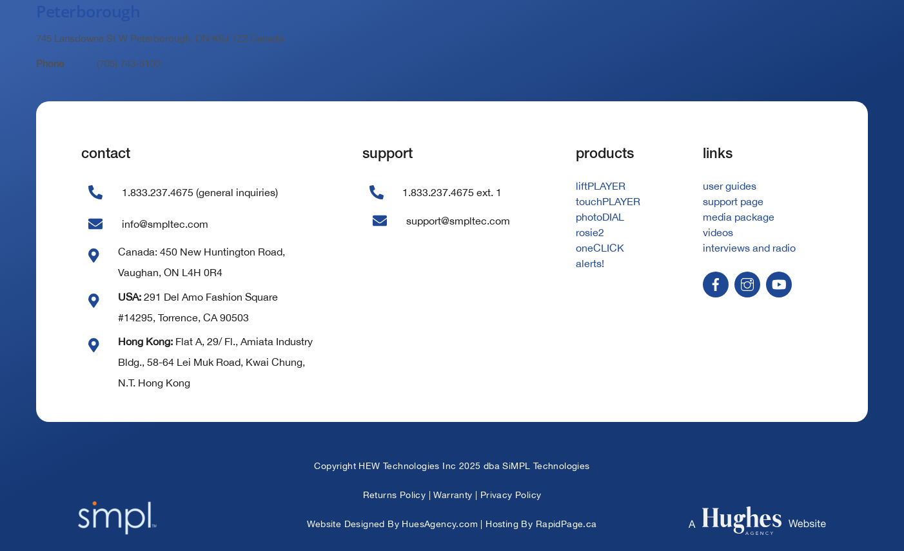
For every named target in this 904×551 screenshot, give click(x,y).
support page (733, 201)
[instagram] (747, 283)
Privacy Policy (511, 495)
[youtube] (779, 283)
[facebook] (716, 283)
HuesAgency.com (440, 524)
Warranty (452, 495)
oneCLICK (600, 248)
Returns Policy (394, 495)
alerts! (590, 263)
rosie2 (590, 232)
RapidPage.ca (566, 524)
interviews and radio (749, 248)
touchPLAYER (608, 201)
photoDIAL (600, 217)
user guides (729, 186)
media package (738, 217)
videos (718, 232)
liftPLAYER (600, 186)
